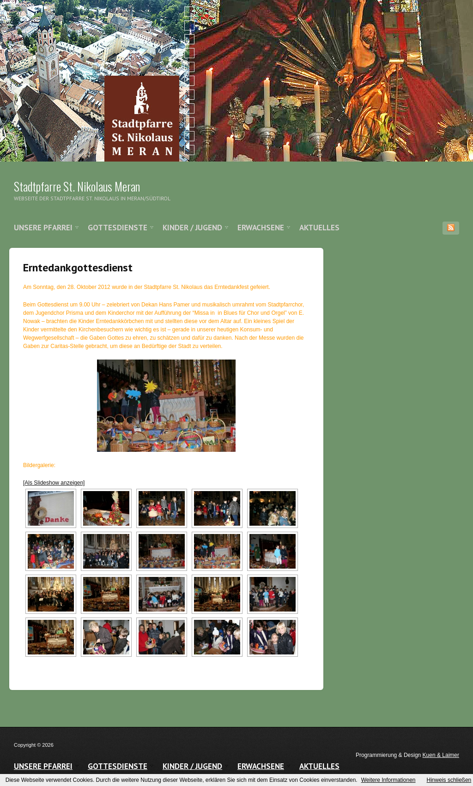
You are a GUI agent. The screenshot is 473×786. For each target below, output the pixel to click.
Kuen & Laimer (441, 755)
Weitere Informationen (388, 780)
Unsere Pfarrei (43, 227)
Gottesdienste (117, 227)
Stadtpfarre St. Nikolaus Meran (77, 186)
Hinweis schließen (449, 780)
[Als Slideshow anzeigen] (54, 483)
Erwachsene (260, 227)
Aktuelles (319, 227)
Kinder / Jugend (192, 227)
